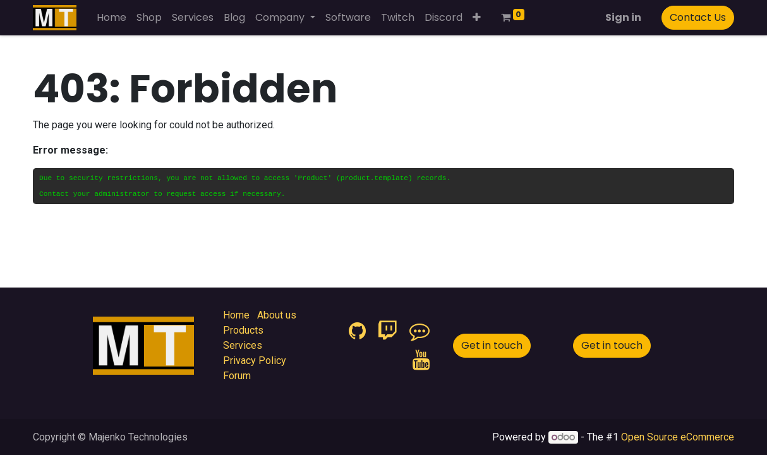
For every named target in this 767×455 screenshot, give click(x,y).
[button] (477, 17)
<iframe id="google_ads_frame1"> (313, 348)
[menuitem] (111, 17)
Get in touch (491, 345)
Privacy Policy (254, 361)
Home (236, 315)
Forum (237, 376)
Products (243, 330)
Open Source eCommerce (677, 437)
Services (242, 345)
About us (276, 315)
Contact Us (698, 17)
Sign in (623, 17)
